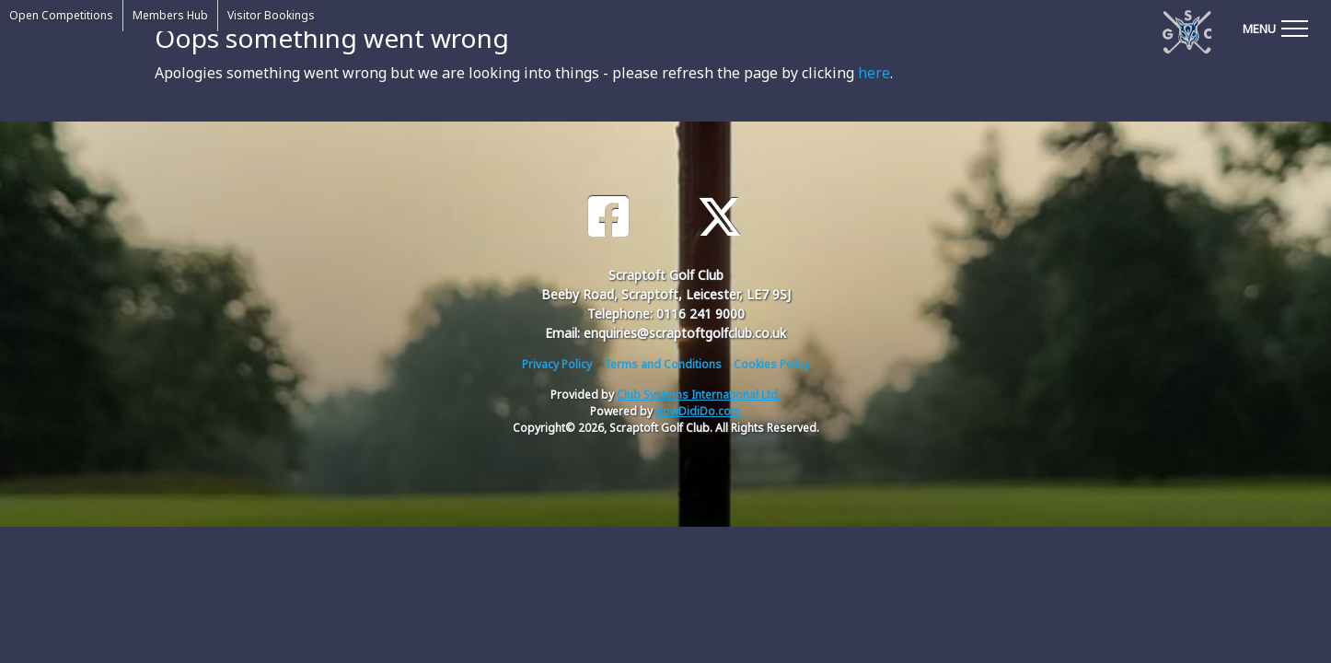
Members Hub (170, 15)
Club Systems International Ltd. (699, 394)
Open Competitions (61, 15)
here (874, 73)
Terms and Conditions (663, 364)
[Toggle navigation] (1275, 27)
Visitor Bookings (271, 15)
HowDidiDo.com (698, 411)
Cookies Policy (772, 364)
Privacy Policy (557, 364)
